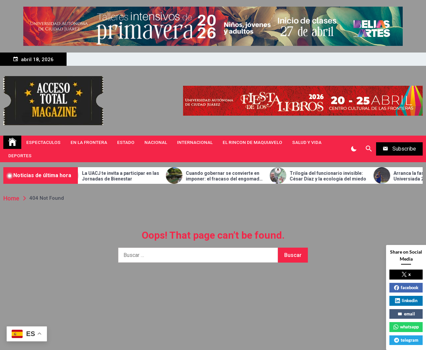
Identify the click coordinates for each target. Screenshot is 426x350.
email (406, 313)
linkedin (406, 300)
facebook (406, 287)
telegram (406, 340)
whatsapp (406, 326)
